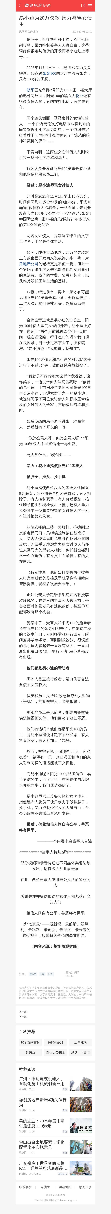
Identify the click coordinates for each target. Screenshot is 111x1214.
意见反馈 (85, 1187)
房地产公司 (28, 264)
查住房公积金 (55, 1052)
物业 (79, 96)
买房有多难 (55, 1042)
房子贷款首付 (30, 1042)
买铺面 (30, 1052)
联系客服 (25, 1187)
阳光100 (49, 73)
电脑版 (45, 1187)
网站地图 (65, 1187)
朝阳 (30, 90)
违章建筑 (80, 1042)
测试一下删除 (80, 1052)
